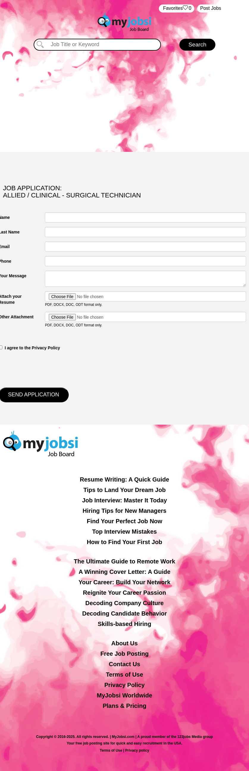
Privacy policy (137, 750)
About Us (124, 643)
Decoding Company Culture (124, 603)
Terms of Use (124, 674)
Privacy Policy (124, 685)
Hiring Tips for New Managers (125, 510)
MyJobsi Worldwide (124, 695)
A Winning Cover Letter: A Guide (124, 571)
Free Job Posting (124, 653)
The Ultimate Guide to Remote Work (124, 561)
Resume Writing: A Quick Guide (124, 479)
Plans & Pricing (124, 706)
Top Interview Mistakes (124, 531)
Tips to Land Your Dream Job (124, 490)
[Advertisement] (124, 101)
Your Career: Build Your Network (124, 582)
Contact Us (124, 664)
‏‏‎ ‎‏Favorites (176, 8)
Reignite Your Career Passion (124, 592)
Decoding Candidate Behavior (124, 613)
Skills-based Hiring (124, 624)
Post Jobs (210, 8)
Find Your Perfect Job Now (124, 521)
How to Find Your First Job (124, 542)
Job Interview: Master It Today (124, 500)
